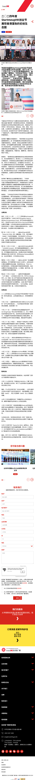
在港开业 (4, 676)
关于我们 (4, 688)
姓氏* (3, 494)
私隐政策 (24, 583)
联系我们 (4, 701)
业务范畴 (4, 522)
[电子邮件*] (17, 511)
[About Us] (17, 618)
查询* (3, 550)
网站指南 (3, 772)
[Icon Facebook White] (6, 751)
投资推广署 (9, 32)
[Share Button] (32, 21)
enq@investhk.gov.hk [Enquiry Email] (10, 737)
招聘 (2, 695)
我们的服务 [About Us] (17, 609)
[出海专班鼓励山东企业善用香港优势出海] (15, 457)
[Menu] (32, 6)
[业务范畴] (17, 525)
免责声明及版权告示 (6, 767)
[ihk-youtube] (10, 751)
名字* (3, 501)
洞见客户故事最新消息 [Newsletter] (17, 634)
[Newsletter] (17, 640)
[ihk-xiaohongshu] (18, 751)
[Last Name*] (17, 497)
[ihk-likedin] (2, 751)
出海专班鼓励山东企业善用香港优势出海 (15, 469)
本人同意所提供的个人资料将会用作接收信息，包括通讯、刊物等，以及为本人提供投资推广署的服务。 (16, 592)
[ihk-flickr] (21, 751)
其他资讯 (3, 769)
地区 (2, 543)
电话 (2, 515)
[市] (17, 539)
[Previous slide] (27, 115)
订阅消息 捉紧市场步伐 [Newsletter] (17, 629)
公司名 (3, 529)
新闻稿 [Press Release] (15, 474)
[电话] (17, 518)
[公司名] (17, 532)
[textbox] (16, 546)
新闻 (4, 9)
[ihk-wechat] (14, 751)
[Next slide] (32, 115)
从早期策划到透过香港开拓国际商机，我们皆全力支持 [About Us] (17, 613)
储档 (2, 762)
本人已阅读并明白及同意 (11, 588)
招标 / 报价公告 (4, 760)
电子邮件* (4, 508)
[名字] (17, 504)
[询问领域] (17, 557)
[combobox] (17, 546)
